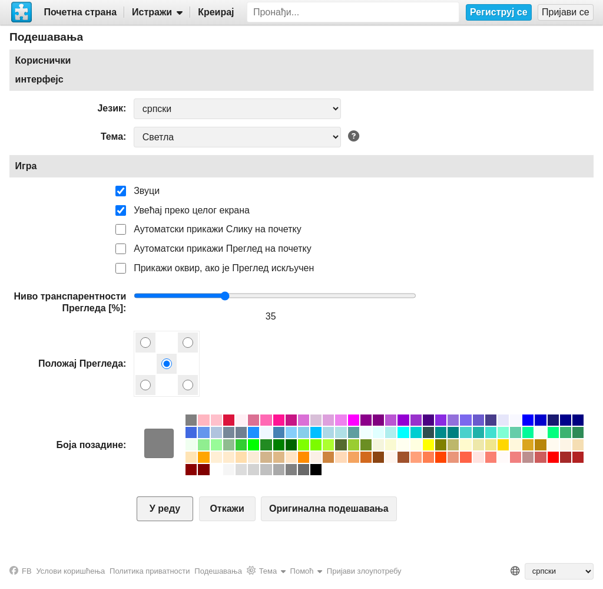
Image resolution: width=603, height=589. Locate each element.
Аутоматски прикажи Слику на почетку (218, 229)
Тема (112, 136)
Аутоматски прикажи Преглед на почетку (223, 249)
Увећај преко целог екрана (192, 210)
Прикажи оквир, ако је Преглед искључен (224, 268)
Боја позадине (90, 445)
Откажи (227, 509)
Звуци (147, 191)
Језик (110, 108)
